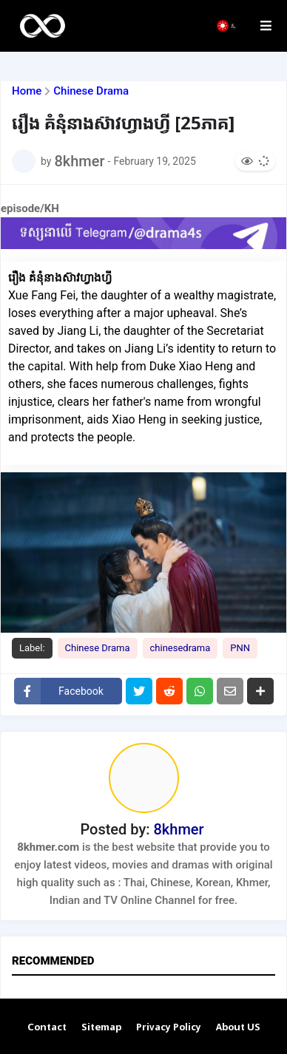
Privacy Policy (168, 1027)
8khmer (178, 829)
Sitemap (101, 1027)
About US (238, 1027)
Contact (47, 1027)
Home (26, 91)
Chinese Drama (91, 91)
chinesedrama (180, 647)
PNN (240, 647)
